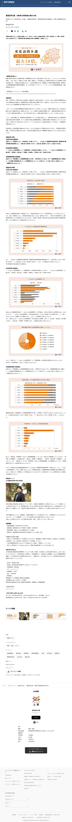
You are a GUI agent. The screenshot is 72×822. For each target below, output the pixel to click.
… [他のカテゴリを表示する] (59, 5)
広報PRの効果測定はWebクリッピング (33, 785)
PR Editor (26, 788)
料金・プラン (8, 778)
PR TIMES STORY (28, 773)
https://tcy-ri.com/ (10, 588)
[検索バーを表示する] (69, 2)
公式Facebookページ (10, 796)
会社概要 (14, 814)
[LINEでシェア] (18, 31)
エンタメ (27, 5)
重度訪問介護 (10, 657)
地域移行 (57, 653)
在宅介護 (49, 653)
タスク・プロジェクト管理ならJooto (55, 773)
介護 (43, 653)
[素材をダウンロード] (22, 31)
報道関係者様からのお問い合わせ (52, 814)
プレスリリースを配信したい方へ (12, 784)
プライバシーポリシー (23, 814)
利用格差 (26, 653)
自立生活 (19, 657)
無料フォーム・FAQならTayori (54, 776)
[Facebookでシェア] (15, 31)
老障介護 (18, 653)
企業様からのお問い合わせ (28, 817)
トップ (4, 685)
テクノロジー (8, 5)
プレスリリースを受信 (46, 2)
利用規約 (41, 814)
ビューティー (35, 5)
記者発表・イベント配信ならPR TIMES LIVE (34, 779)
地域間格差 (10, 653)
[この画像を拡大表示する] (12, 616)
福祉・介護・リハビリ (13, 645)
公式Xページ (8, 803)
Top (2, 5)
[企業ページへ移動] (36, 701)
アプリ (22, 5)
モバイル (16, 5)
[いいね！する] (7, 31)
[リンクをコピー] (25, 31)
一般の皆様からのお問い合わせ (43, 817)
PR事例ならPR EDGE (52, 779)
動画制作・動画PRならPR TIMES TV (32, 776)
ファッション (44, 5)
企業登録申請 (57, 2)
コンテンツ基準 (33, 814)
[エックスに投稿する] (12, 31)
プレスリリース (12, 685)
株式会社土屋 (21, 685)
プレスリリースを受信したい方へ (12, 781)
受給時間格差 (35, 653)
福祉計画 (27, 657)
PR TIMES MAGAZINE (29, 782)
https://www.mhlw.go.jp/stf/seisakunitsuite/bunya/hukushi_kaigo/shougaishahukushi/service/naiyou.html (30, 93)
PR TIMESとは (8, 775)
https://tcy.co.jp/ (14, 569)
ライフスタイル (53, 5)
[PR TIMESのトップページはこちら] (9, 2)
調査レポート (10, 638)
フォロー (36, 717)
